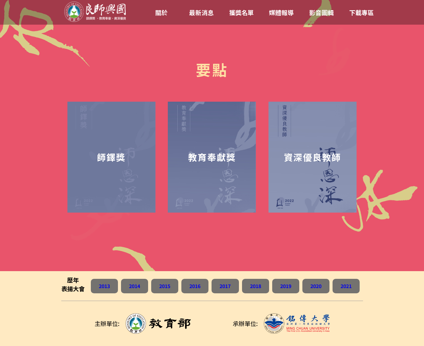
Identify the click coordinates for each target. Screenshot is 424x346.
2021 (346, 286)
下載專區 (361, 12)
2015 (164, 286)
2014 (134, 286)
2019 (285, 286)
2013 (104, 286)
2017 (225, 286)
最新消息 (201, 12)
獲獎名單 (241, 12)
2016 (194, 286)
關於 (161, 12)
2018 (255, 286)
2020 (315, 286)
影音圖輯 (321, 12)
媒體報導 (281, 12)
